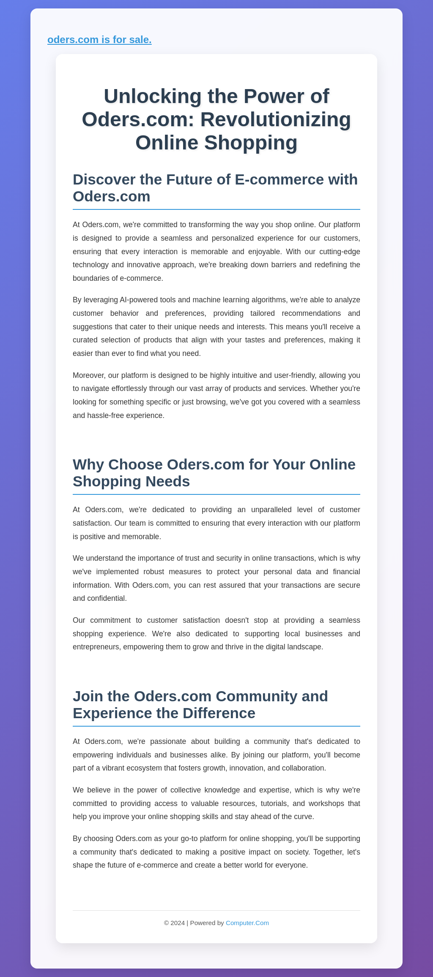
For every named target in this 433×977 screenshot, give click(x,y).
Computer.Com (247, 922)
